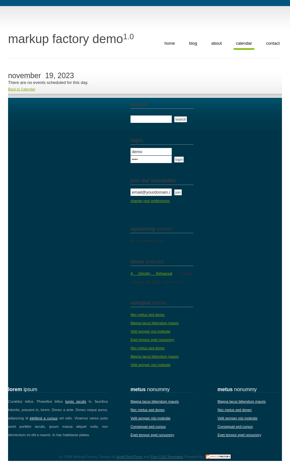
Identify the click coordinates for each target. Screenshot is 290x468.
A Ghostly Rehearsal (151, 273)
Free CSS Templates (166, 457)
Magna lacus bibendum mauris (154, 323)
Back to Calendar (21, 89)
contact (273, 43)
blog (193, 43)
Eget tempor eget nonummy (152, 340)
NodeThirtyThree (129, 457)
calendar (244, 43)
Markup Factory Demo (71, 39)
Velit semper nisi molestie (150, 331)
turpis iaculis (75, 401)
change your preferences (150, 201)
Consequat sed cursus (148, 426)
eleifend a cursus (44, 418)
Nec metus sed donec (147, 315)
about (216, 43)
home (170, 43)
